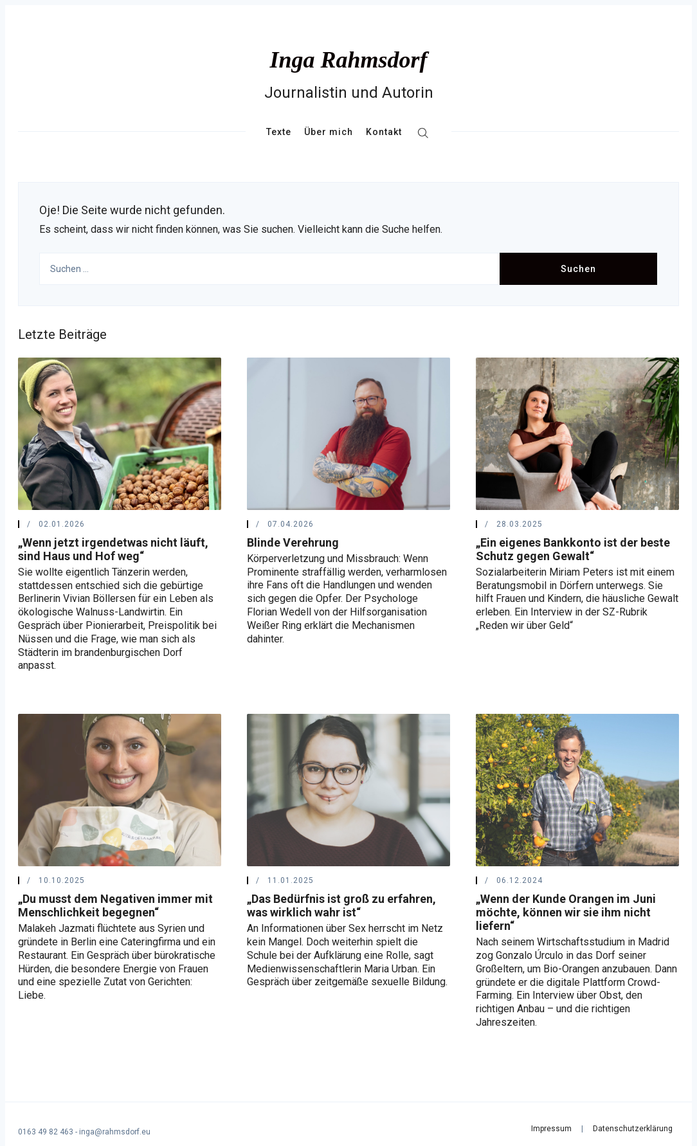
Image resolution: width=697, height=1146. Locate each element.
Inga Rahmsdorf (348, 60)
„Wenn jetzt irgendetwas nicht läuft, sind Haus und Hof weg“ (113, 549)
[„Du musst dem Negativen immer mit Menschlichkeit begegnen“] (119, 790)
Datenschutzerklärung (633, 1128)
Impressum (551, 1128)
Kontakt (384, 132)
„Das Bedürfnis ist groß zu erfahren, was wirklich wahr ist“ (341, 905)
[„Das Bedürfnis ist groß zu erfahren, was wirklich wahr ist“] (348, 790)
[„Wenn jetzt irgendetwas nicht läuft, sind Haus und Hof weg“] (119, 434)
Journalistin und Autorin (348, 93)
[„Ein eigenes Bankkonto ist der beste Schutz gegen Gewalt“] (577, 434)
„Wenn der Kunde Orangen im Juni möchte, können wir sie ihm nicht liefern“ (566, 912)
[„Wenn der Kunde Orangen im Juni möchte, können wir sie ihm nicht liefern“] (577, 790)
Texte (278, 132)
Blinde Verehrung (293, 542)
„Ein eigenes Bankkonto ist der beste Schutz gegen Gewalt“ (573, 549)
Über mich (328, 132)
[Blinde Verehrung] (348, 434)
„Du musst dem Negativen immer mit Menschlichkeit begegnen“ (115, 905)
